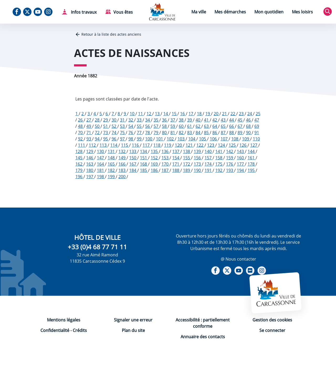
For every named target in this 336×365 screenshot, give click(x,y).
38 (182, 120)
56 (148, 126)
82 (182, 132)
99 (140, 139)
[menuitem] (198, 12)
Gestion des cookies (272, 320)
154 (176, 158)
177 (241, 164)
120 (179, 145)
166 (122, 164)
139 (198, 151)
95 (106, 139)
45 (240, 120)
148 (112, 158)
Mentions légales (63, 320)
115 (125, 145)
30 (114, 120)
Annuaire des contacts (203, 337)
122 (200, 145)
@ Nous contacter (238, 259)
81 (173, 132)
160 (241, 158)
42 (215, 120)
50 (98, 126)
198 (101, 176)
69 (256, 126)
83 (190, 132)
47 (256, 120)
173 (198, 164)
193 (230, 170)
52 (114, 126)
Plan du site (133, 330)
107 (224, 139)
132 (122, 151)
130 (101, 151)
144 (252, 151)
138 (187, 151)
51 (106, 126)
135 (155, 151)
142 (230, 151)
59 (173, 126)
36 (165, 120)
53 (123, 126)
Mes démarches (230, 12)
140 (208, 151)
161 (252, 158)
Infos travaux (83, 12)
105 (203, 139)
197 (90, 176)
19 (208, 114)
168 (144, 164)
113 (103, 145)
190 (198, 170)
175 (219, 164)
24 (250, 114)
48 (81, 126)
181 (101, 170)
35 (156, 120)
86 (215, 132)
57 (156, 126)
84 (198, 132)
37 (173, 120)
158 (219, 158)
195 (252, 170)
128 (79, 151)
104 (192, 139)
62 (198, 126)
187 (165, 170)
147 (101, 158)
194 (241, 170)
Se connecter (272, 330)
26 (81, 120)
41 (207, 120)
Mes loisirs (302, 12)
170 (165, 164)
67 (240, 126)
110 (256, 139)
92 (81, 139)
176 (230, 164)
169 (155, 164)
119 (168, 145)
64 (215, 126)
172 (187, 164)
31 (123, 120)
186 (155, 170)
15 (174, 114)
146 (90, 158)
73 (106, 132)
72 (98, 132)
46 (249, 120)
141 (219, 151)
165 (112, 164)
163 (90, 164)
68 (249, 126)
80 (165, 132)
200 (122, 176)
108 (235, 139)
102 (171, 139)
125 (233, 145)
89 (240, 132)
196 (79, 176)
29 (106, 120)
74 (114, 132)
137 (176, 151)
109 (246, 139)
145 (79, 158)
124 (222, 145)
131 (112, 151)
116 (136, 145)
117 (147, 145)
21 (225, 114)
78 (148, 132)
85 (207, 132)
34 (148, 120)
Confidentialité (54, 330)
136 (165, 151)
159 (230, 158)
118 (157, 145)
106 (214, 139)
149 (122, 158)
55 (140, 126)
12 (149, 114)
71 (89, 132)
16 (183, 114)
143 (241, 151)
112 (93, 145)
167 (133, 164)
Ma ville (198, 12)
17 (191, 114)
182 (112, 170)
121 (190, 145)
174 (208, 164)
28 (98, 120)
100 (149, 139)
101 (160, 139)
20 (216, 114)
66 (232, 126)
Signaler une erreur (133, 320)
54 (131, 126)
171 (176, 164)
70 (81, 132)
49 (89, 126)
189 (187, 170)
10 (132, 114)
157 (208, 158)
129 (90, 151)
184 (133, 170)
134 (144, 151)
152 (155, 158)
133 (133, 151)
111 (82, 145)
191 (208, 170)
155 (187, 158)
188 (176, 170)
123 (211, 145)
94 (98, 139)
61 (190, 126)
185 (144, 170)
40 (198, 120)
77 (140, 132)
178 (252, 164)
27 (89, 120)
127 (254, 145)
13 (158, 114)
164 (101, 164)
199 (112, 176)
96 (114, 139)
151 (144, 158)
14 (166, 114)
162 (79, 164)
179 (79, 170)
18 (200, 114)
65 (224, 126)
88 (232, 132)
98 (131, 139)
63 (207, 126)
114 (114, 145)
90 (249, 132)
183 (122, 170)
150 (133, 158)
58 (165, 126)
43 (224, 120)
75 (123, 132)
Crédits (80, 330)
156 (198, 158)
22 (233, 114)
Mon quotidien (269, 12)
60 (182, 126)
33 (140, 120)
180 (90, 170)
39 (190, 120)
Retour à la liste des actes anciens (111, 34)
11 (141, 114)
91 (256, 132)
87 (224, 132)
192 (219, 170)
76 (131, 132)
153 (165, 158)
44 (232, 120)
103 (181, 139)
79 (156, 132)
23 (242, 114)
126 (243, 145)
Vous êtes (123, 12)
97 (123, 139)
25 (258, 114)
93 (89, 139)
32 (131, 120)
